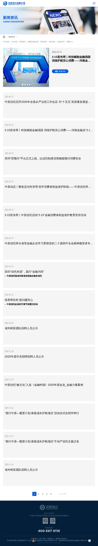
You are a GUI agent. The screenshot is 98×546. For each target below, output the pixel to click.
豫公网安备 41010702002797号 (44, 541)
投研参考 (22, 42)
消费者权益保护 (33, 42)
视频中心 (70, 42)
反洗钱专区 (61, 42)
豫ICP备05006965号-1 (45, 543)
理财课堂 (43, 42)
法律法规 (52, 42)
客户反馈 (42, 539)
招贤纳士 (50, 539)
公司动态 (6, 42)
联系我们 (34, 539)
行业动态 (14, 42)
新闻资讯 (10, 37)
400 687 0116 (49, 532)
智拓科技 (57, 543)
